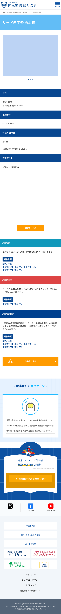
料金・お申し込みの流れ (30, 535)
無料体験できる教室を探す (32, 479)
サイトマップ (30, 585)
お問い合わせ (30, 574)
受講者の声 (30, 526)
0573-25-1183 (8, 123)
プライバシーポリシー (30, 580)
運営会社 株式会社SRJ (29, 590)
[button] (28, 79)
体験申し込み (30, 228)
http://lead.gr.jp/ (11, 166)
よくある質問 (30, 544)
